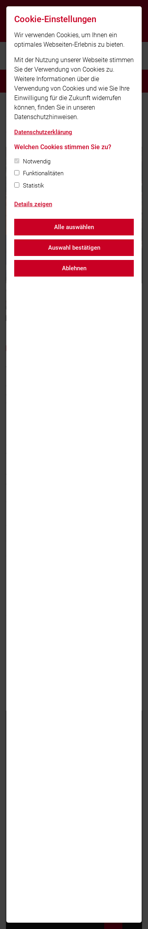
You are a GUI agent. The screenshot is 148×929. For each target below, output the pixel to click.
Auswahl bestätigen (74, 247)
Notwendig (37, 161)
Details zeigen (33, 204)
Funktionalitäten (43, 173)
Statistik (33, 185)
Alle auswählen (74, 227)
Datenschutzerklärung (43, 132)
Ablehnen (74, 268)
